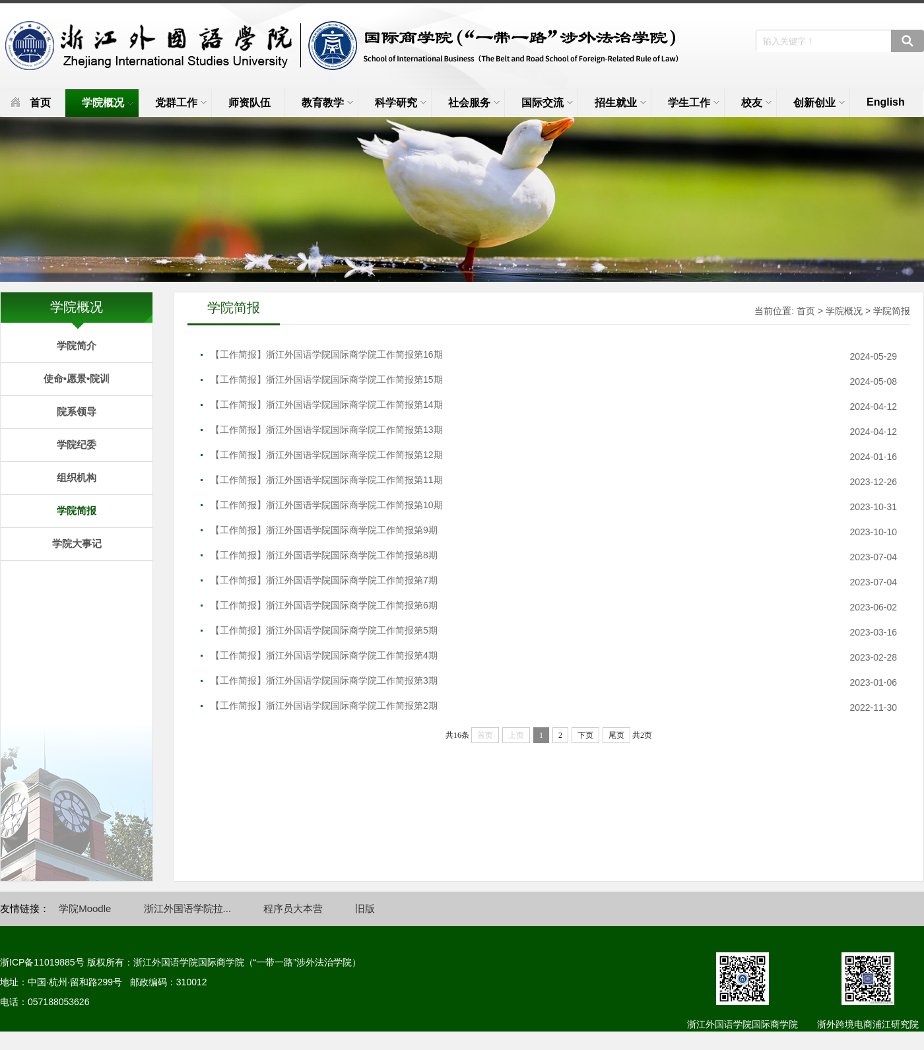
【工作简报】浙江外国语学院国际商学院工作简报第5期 (324, 630)
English (886, 102)
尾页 (616, 735)
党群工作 (181, 102)
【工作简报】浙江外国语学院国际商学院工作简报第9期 (324, 530)
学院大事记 (77, 543)
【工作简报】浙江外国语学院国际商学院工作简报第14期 (327, 404)
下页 (585, 735)
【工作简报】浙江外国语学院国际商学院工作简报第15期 (327, 379)
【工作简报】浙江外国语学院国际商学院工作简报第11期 (327, 480)
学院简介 (76, 345)
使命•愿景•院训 (77, 378)
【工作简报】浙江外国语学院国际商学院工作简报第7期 (324, 580)
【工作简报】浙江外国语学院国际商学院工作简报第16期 (327, 354)
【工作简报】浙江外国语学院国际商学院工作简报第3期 (324, 680)
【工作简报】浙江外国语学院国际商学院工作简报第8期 (324, 555)
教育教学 (327, 102)
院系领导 (76, 411)
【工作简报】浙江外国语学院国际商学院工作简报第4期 (324, 655)
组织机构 (76, 477)
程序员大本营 (293, 908)
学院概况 (107, 102)
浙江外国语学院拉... (188, 908)
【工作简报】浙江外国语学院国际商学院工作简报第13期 (327, 429)
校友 (756, 102)
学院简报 (76, 510)
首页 (40, 102)
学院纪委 (76, 444)
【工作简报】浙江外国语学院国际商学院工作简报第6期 (324, 605)
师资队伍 (249, 102)
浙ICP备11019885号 (42, 962)
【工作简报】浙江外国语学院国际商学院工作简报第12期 (327, 454)
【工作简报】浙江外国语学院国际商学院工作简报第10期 (327, 505)
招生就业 (620, 102)
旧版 (365, 908)
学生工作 (693, 102)
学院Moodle (85, 908)
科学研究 (400, 102)
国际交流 (547, 102)
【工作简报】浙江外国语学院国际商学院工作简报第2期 (324, 705)
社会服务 (474, 102)
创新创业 (819, 102)
